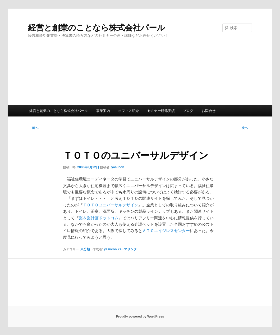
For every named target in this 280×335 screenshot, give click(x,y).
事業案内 (103, 111)
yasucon (117, 167)
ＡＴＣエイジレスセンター (166, 230)
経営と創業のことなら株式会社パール (96, 27)
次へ (247, 128)
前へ (33, 128)
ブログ (188, 111)
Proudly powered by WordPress (140, 316)
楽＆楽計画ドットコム (98, 218)
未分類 (85, 249)
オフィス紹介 (128, 111)
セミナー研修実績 (161, 111)
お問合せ (208, 111)
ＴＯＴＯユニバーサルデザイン (110, 205)
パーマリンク (127, 249)
